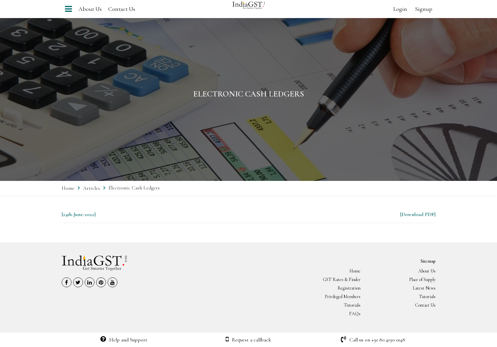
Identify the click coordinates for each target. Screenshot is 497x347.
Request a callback (248, 339)
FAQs (355, 313)
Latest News (424, 288)
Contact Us (121, 8)
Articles (91, 188)
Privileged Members (343, 296)
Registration (349, 288)
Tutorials (427, 296)
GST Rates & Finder (342, 279)
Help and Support (123, 339)
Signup (423, 8)
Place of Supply (422, 279)
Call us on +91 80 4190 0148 (373, 339)
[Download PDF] (418, 214)
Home (68, 188)
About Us (90, 8)
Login (400, 8)
